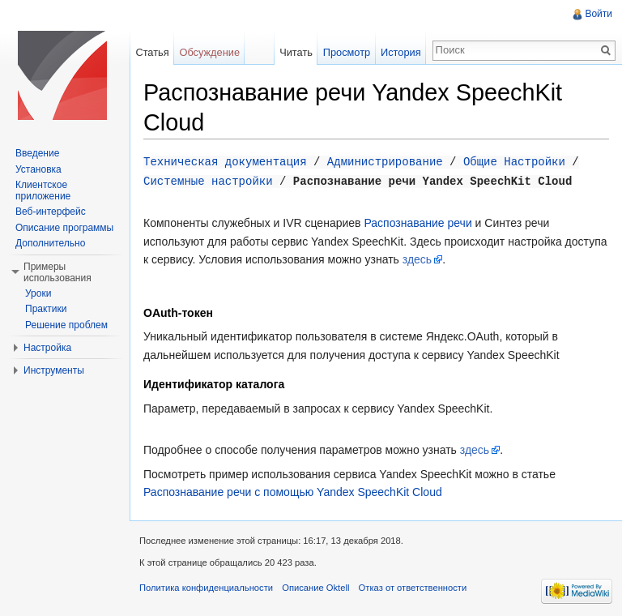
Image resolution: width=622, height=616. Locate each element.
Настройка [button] (47, 347)
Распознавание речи (417, 221)
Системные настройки (208, 179)
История (401, 52)
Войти (598, 13)
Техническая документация (225, 161)
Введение (37, 153)
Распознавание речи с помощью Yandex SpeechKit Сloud (292, 490)
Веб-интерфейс (50, 211)
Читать (296, 52)
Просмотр (346, 52)
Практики (46, 308)
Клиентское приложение (42, 190)
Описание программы (64, 227)
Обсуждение (209, 52)
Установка (38, 169)
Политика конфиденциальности (206, 586)
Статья (151, 52)
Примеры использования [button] (57, 272)
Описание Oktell (315, 586)
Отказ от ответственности (413, 586)
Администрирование (385, 161)
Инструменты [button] (53, 370)
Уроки (38, 293)
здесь (417, 257)
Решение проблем (66, 325)
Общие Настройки (514, 161)
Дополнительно (50, 243)
